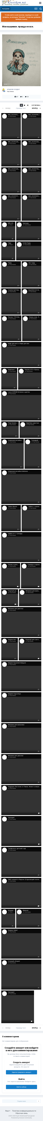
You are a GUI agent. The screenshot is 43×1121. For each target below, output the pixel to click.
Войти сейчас (21, 1087)
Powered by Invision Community (21, 1118)
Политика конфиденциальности (24, 1111)
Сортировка (36, 105)
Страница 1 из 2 (21, 108)
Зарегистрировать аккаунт (21, 1072)
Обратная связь (21, 1113)
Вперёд (35, 108)
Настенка (10, 91)
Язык (7, 1111)
